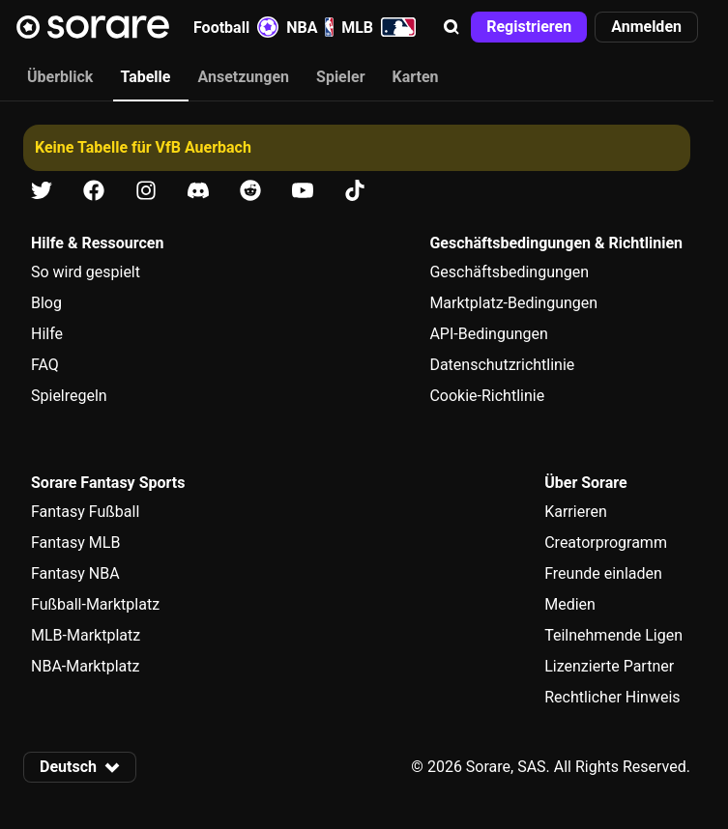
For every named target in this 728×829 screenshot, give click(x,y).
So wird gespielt (85, 272)
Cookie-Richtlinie (486, 395)
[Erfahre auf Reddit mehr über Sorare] (250, 191)
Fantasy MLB (75, 542)
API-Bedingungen (488, 334)
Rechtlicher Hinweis (612, 697)
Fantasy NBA (75, 573)
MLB (378, 27)
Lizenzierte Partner (609, 666)
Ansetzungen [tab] (243, 77)
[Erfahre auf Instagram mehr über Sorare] (146, 191)
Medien (570, 604)
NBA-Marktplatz (85, 666)
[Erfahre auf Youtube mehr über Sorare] (302, 191)
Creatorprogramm (605, 542)
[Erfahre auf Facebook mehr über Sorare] (93, 191)
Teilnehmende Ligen (613, 635)
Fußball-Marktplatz (95, 604)
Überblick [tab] (60, 77)
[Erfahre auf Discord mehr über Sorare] (198, 191)
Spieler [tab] (340, 77)
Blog (46, 303)
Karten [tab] (416, 77)
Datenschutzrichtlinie (501, 365)
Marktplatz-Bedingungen (513, 303)
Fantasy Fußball (85, 511)
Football (235, 27)
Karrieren (575, 511)
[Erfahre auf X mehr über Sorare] (41, 191)
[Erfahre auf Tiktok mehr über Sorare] (354, 191)
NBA (310, 27)
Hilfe (47, 334)
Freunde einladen (603, 573)
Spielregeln (69, 395)
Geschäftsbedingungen (509, 272)
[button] (451, 27)
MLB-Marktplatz (85, 635)
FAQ (45, 365)
